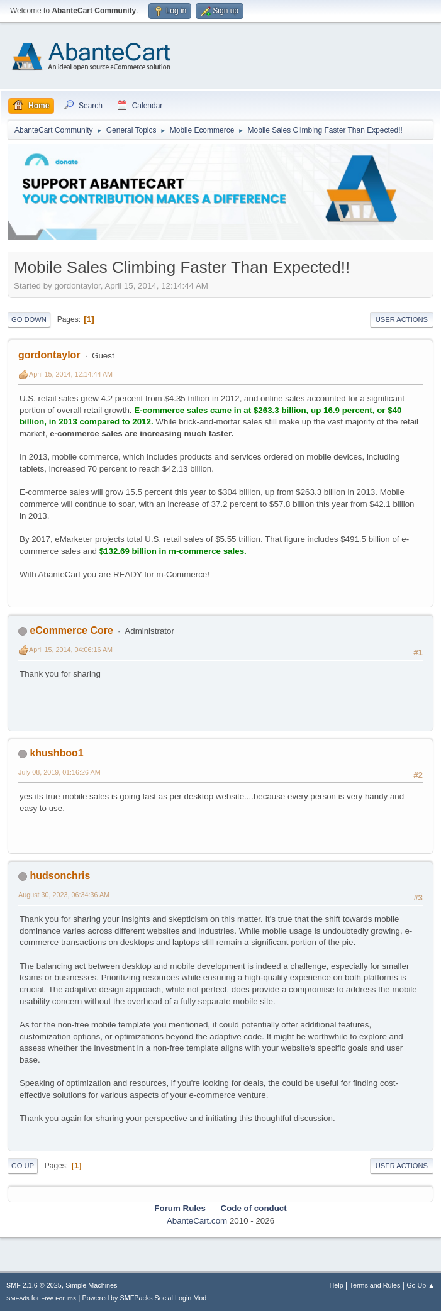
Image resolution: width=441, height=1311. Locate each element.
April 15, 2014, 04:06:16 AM (71, 649)
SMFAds (18, 1298)
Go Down (29, 319)
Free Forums (58, 1298)
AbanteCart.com (197, 1220)
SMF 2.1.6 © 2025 (34, 1285)
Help (336, 1285)
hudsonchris (60, 875)
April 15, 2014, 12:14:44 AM (71, 374)
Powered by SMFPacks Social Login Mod (144, 1298)
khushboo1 (56, 753)
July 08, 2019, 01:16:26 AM (59, 772)
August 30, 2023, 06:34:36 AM (63, 895)
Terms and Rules (375, 1285)
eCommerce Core (71, 630)
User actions (402, 319)
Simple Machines (91, 1285)
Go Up (22, 1166)
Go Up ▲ (420, 1285)
